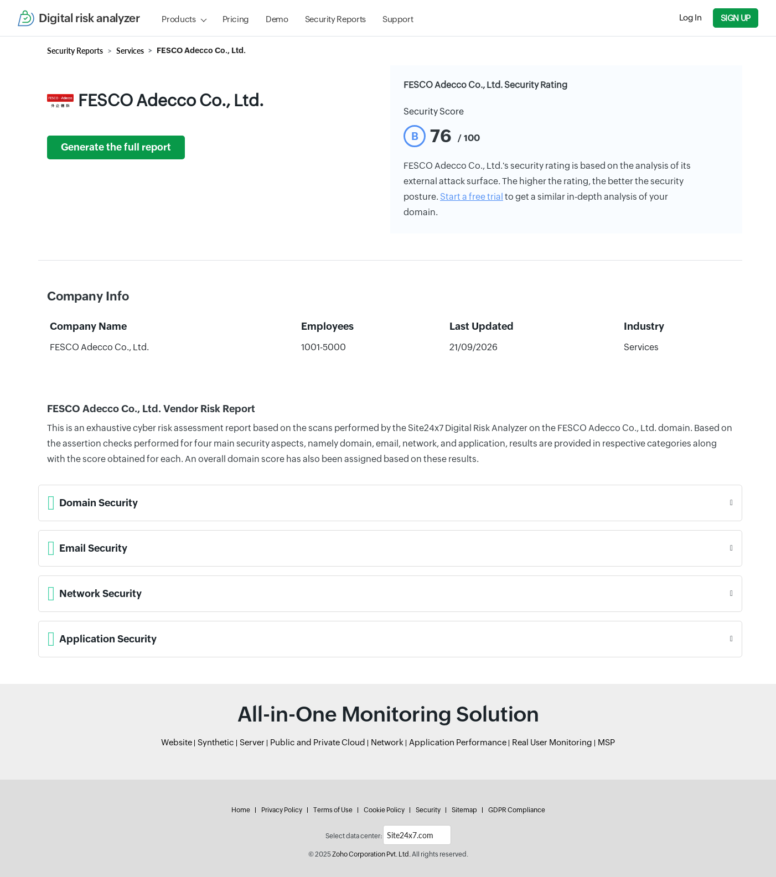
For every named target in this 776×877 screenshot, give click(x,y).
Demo (277, 19)
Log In (690, 17)
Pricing (236, 19)
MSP (606, 742)
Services (130, 50)
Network (387, 742)
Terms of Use (333, 810)
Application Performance (457, 742)
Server (252, 742)
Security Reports (335, 19)
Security (428, 810)
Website (176, 742)
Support (397, 19)
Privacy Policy (281, 810)
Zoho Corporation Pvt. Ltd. (371, 854)
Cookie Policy (384, 810)
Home (240, 810)
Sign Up (736, 18)
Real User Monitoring (552, 742)
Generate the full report (116, 147)
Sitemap (464, 810)
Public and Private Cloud (317, 742)
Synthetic (216, 742)
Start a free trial (471, 196)
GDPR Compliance (516, 810)
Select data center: (353, 836)
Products (178, 19)
